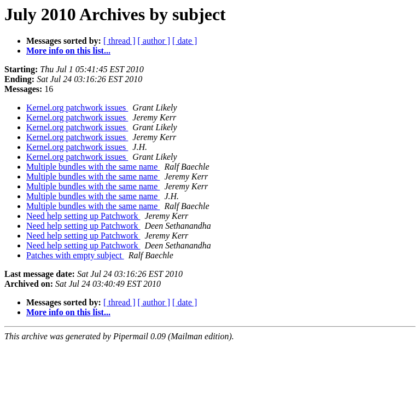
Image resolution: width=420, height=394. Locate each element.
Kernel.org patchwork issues (77, 107)
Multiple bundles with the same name (93, 166)
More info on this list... (68, 50)
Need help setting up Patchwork (83, 216)
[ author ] (154, 40)
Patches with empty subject (75, 255)
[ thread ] (119, 40)
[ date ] (184, 40)
